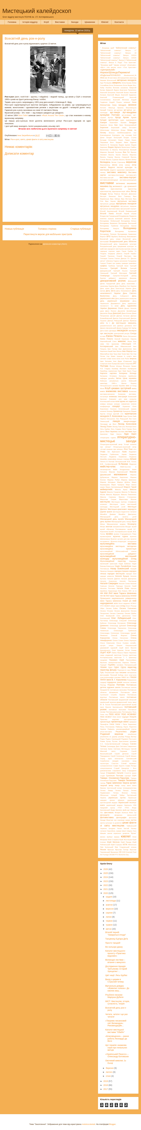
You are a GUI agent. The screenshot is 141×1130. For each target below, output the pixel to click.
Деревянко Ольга (115, 308)
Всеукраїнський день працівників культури (118, 244)
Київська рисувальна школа (113, 381)
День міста (110, 291)
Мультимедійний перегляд (113, 561)
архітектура (113, 120)
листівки (128, 432)
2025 (106, 873)
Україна (103, 798)
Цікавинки (90, 22)
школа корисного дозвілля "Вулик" (121, 833)
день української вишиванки (114, 301)
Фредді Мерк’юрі (106, 820)
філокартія (104, 815)
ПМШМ (133, 677)
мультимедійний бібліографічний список (118, 551)
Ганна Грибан (127, 251)
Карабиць (104, 371)
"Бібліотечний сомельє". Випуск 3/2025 (118, 58)
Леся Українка (111, 432)
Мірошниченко (112, 524)
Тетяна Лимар (106, 790)
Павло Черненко (130, 653)
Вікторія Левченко (108, 196)
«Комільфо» (131, 65)
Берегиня (104, 128)
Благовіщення (105, 135)
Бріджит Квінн (122, 142)
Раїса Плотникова (107, 727)
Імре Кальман (106, 361)
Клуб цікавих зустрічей (118, 388)
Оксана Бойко (112, 608)
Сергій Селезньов (117, 756)
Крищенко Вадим (129, 411)
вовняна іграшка (107, 218)
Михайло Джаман (108, 514)
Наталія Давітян (113, 579)
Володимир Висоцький (127, 223)
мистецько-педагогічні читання (124, 512)
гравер (118, 263)
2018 (106, 1085)
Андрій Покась (115, 102)
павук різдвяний (106, 655)
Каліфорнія (132, 369)
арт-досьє (128, 110)
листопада (111, 900)
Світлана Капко (106, 749)
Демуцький (132, 281)
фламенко (118, 815)
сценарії (128, 776)
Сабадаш (125, 744)
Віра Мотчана (126, 199)
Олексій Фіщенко (119, 635)
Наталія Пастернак (128, 581)
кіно (127, 386)
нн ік (134, 591)
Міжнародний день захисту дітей (118, 517)
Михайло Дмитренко (127, 514)
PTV (116, 855)
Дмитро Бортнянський (121, 318)
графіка (103, 266)
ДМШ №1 (105, 323)
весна (114, 165)
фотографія (121, 818)
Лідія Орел (130, 434)
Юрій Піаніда (126, 842)
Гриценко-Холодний (120, 276)
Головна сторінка (47, 229)
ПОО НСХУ (117, 717)
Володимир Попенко (108, 234)
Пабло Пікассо (117, 653)
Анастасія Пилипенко (128, 90)
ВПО (108, 237)
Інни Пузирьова (114, 364)
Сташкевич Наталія (114, 773)
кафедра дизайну (107, 378)
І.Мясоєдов (126, 344)
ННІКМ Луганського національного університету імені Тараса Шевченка (118, 598)
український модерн (114, 805)
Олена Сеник (118, 640)
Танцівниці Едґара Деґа (116, 939)
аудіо (122, 120)
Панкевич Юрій (116, 660)
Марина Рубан (113, 480)
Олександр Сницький (117, 620)
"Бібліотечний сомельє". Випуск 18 (118, 53)
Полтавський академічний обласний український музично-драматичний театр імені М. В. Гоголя (118, 702)
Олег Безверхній (107, 616)
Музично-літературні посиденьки (123, 541)
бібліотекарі (104, 130)
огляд (122, 606)
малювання (120, 474)
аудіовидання (131, 120)
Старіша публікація (80, 229)
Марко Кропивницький (114, 487)
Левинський (104, 421)
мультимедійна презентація (118, 549)
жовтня (109, 905)
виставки (107, 183)
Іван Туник (122, 354)
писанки (122, 672)
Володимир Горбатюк (109, 226)
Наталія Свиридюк (109, 583)
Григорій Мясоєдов (119, 273)
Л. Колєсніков (116, 416)
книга (134, 388)
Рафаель (111, 729)
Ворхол (103, 236)
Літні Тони (128, 449)
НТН (102, 606)
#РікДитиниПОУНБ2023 (110, 75)
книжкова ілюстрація (118, 397)
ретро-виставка (106, 732)
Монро (102, 526)
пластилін (132, 675)
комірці (103, 404)
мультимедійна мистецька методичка (118, 546)
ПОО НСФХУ (106, 717)
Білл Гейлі (23, 115)
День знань (105, 288)
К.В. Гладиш (105, 369)
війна (128, 191)
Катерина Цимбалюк (127, 376)
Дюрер (119, 328)
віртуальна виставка (127, 201)
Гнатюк (111, 258)
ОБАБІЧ (107, 606)
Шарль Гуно (131, 831)
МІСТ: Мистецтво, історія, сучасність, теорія (117, 1002)
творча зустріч (129, 783)
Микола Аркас (121, 489)
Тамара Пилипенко (127, 780)
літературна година (108, 437)
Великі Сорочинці (118, 162)
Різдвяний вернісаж (111, 734)
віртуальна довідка (107, 204)
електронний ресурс (122, 333)
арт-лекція (115, 112)
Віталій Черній (122, 213)
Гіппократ (103, 258)
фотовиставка (107, 817)
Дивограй (117, 313)
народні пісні (131, 574)
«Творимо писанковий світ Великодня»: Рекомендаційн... (115, 1023)
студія (102, 776)
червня (109, 921)
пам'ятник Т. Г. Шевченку (125, 657)
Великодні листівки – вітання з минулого (115, 961)
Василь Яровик (125, 159)
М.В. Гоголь (131, 461)
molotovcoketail (88, 1124)
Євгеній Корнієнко (122, 339)
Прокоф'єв (104, 724)
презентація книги (120, 721)
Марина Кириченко (119, 477)
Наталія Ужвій (130, 586)
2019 (106, 1081)
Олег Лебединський (121, 618)
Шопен (102, 837)
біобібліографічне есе (126, 133)
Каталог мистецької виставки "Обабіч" (115, 1031)
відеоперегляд (105, 191)
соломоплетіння (106, 766)
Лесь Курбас (105, 429)
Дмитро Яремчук (129, 321)
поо (106, 714)
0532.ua (103, 78)
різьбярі (121, 737)
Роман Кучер (105, 741)
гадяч (118, 251)
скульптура (104, 763)
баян (121, 125)
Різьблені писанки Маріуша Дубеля (114, 996)
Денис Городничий (107, 283)
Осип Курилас (118, 650)
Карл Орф (122, 371)
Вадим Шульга (114, 147)
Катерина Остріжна (108, 376)
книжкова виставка (117, 391)
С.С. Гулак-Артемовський (110, 744)
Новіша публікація (14, 229)
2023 (106, 881)
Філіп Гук (132, 812)
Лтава (102, 452)
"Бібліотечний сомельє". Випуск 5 (113, 60)
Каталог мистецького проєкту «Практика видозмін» (115, 953)
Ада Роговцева (106, 83)
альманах (124, 88)
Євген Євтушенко (129, 336)
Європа (133, 339)
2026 (106, 869)
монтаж (109, 527)
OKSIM (112, 855)
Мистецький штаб (117, 507)
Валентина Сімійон (128, 147)
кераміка (132, 378)
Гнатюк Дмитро (120, 258)
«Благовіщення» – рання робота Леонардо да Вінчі (117, 1038)
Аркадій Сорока (106, 110)
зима (102, 344)
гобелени (109, 261)
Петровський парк (112, 672)
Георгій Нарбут (130, 253)
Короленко (104, 409)
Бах (116, 125)
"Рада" (119, 62)
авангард (132, 78)
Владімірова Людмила (127, 216)
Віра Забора (115, 199)
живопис (122, 341)
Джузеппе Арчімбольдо (127, 311)
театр (117, 785)
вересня (110, 909)
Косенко (113, 409)
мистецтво (105, 502)
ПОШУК (133, 717)
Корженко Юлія (129, 406)
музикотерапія (105, 536)
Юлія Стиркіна (113, 840)
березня (110, 1068)
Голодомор (132, 261)
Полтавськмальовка (113, 712)
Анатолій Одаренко (128, 95)
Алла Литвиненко (115, 85)
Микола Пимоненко (128, 494)
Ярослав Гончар (121, 850)
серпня (109, 913)
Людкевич (132, 452)
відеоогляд (132, 189)
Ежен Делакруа (110, 331)
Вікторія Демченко (128, 194)
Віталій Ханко (107, 214)
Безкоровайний (130, 125)
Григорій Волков (118, 268)
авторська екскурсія (126, 80)
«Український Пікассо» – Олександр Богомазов (117, 1055)
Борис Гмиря (124, 140)
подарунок (111, 682)
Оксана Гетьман (106, 611)
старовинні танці (119, 771)
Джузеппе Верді (106, 313)
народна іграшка (121, 571)
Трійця (121, 795)
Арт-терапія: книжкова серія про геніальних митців (116, 1047)
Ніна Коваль (122, 591)
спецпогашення (106, 768)
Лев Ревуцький (122, 419)
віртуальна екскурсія (126, 203)
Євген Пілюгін (114, 336)
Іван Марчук (127, 351)
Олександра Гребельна (125, 630)
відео (102, 189)
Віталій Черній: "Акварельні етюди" (115, 933)
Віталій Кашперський (108, 211)
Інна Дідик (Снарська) (122, 361)
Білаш (123, 130)
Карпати (103, 373)
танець (102, 783)
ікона (114, 359)
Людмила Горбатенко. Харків (113, 454)
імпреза (133, 359)
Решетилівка (121, 732)
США (134, 776)
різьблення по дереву (108, 737)
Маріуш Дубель (123, 482)
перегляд (131, 667)
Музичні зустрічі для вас (120, 539)
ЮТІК (125, 845)
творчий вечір (106, 785)
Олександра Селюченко (109, 633)
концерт (116, 406)
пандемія (103, 660)
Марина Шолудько (107, 482)
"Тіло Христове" (130, 62)
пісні (126, 675)
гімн (134, 256)
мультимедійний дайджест (118, 554)
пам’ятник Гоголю (121, 655)
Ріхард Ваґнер (130, 737)
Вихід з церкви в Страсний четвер (114, 980)
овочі (118, 606)
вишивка (104, 186)
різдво (133, 731)
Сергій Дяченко (122, 754)
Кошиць (110, 411)
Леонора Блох (130, 426)
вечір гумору (124, 165)
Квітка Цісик (121, 378)
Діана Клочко (126, 313)
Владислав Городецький (109, 216)
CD (120, 852)
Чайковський (131, 826)
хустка (133, 820)
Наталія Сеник (124, 583)
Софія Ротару (130, 766)
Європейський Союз (108, 341)
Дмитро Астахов (123, 316)
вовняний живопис (122, 218)
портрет (125, 717)
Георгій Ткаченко (107, 256)
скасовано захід (128, 761)
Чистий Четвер (130, 828)
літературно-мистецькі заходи (118, 439)
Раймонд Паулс (122, 727)
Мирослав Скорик (108, 499)
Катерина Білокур (127, 373)
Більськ (112, 133)
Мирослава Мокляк (127, 499)
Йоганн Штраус (116, 366)
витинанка (120, 183)
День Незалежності (123, 291)
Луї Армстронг (113, 452)
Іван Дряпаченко (125, 349)
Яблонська (132, 845)
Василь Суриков (112, 159)
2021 (106, 889)
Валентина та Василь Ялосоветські (114, 150)
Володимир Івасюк (128, 226)
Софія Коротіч (119, 766)
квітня (109, 929)
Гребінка (111, 266)
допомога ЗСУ (130, 326)
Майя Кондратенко (121, 469)
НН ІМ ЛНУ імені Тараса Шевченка (115, 596)
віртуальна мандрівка (109, 206)
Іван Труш (114, 354)
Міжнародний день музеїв (112, 519)
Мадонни (132, 464)
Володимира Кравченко (127, 234)
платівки (117, 677)
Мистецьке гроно (117, 504)
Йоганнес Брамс (129, 366)
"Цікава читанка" (119, 65)
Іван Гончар (112, 349)
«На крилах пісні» (113, 67)
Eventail (129, 852)
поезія (119, 682)
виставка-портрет (128, 177)
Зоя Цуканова (112, 344)
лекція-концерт (130, 421)
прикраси (132, 722)
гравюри (124, 263)
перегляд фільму (108, 670)
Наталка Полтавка (107, 588)
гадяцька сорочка (107, 251)
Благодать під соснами (122, 135)
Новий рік (126, 601)
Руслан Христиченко (120, 741)
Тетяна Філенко (120, 793)
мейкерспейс (106, 489)
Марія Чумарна (117, 485)
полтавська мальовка (118, 690)
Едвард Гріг (126, 328)
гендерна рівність (115, 253)
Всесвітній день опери (110, 239)
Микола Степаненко (127, 497)
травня (109, 925)
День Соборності (121, 296)
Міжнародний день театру (121, 521)
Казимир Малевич (119, 369)
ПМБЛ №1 (125, 677)
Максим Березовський (118, 472)
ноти (116, 603)
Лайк (134, 416)
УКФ (134, 805)
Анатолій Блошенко (107, 92)
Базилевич (114, 122)
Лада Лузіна (127, 416)
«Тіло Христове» (129, 67)
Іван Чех (129, 354)
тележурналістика (129, 788)
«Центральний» (107, 70)
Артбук (110, 117)
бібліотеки (115, 130)
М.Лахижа (123, 464)
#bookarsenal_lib (130, 75)
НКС (130, 591)
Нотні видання (124, 603)
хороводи (121, 820)
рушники (133, 741)
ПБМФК (103, 667)
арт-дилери (118, 110)
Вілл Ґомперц (124, 196)
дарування (123, 278)
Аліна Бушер (126, 83)
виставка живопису (117, 172)
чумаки (118, 831)
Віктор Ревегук (114, 194)
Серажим (123, 751)
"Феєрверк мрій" (106, 65)
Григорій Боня (122, 266)
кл (131, 386)
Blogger (112, 1124)
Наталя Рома (123, 588)
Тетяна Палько (122, 790)
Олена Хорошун (130, 640)
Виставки (60, 22)
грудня (109, 897)
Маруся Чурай (130, 487)
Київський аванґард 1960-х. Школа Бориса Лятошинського (118, 383)
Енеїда (133, 333)
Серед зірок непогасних (111, 758)
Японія (103, 850)
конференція (105, 406)
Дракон (103, 328)
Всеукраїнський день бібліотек (123, 242)
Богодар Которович (108, 140)
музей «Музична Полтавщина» (113, 529)
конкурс (110, 404)
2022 (106, 885)
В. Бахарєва (113, 145)
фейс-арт (126, 810)
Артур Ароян (122, 117)
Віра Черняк (110, 201)
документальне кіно (108, 326)
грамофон (132, 263)
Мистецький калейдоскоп (36, 11)
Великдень (105, 162)
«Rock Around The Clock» (53, 115)
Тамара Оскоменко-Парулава (114, 778)
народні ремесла (107, 576)
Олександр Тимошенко (117, 628)
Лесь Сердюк (116, 429)
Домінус (120, 326)
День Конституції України (121, 288)
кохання (103, 411)
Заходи (74, 22)
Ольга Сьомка (122, 643)
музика (109, 534)
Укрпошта (127, 805)
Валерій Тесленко (115, 152)
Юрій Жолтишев (125, 840)
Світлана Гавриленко (128, 746)
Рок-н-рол (15, 139)
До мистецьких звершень (124, 323)
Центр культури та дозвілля (111, 823)
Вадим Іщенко (124, 145)
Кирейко (122, 386)
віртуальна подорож (128, 206)
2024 (106, 877)
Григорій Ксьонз (120, 271)
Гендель (103, 253)
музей (134, 526)
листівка (121, 431)
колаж (112, 401)
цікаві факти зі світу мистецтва (39, 139)
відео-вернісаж (116, 189)
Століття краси (130, 773)
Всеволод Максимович (127, 236)
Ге (135, 251)
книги (102, 391)
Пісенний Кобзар (117, 675)
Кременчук (117, 411)
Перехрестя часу (123, 670)
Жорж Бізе (131, 341)
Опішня (119, 645)
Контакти (119, 22)
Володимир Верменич (109, 223)
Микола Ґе (126, 492)
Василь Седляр (106, 157)
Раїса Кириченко (129, 724)
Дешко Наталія (130, 308)
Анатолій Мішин (113, 95)
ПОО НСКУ (114, 714)
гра (114, 263)
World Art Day (124, 855)
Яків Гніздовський (122, 847)
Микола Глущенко (114, 492)
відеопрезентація (118, 191)
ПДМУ (116, 667)
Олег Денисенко (123, 616)
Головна (12, 22)
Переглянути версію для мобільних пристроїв (48, 234)
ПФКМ (111, 724)
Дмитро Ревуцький (115, 321)
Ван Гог (126, 152)
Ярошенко (114, 852)
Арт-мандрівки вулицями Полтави (118, 113)
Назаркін (110, 571)
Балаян (123, 122)
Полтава (120, 685)
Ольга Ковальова (107, 643)
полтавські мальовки (117, 709)
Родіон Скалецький (113, 739)
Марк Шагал (131, 485)
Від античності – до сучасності (122, 186)
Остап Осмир (130, 650)
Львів (124, 452)
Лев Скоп (132, 419)
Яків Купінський (106, 847)
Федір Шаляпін (116, 810)
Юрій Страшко (116, 845)
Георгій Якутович (124, 256)
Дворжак (133, 278)
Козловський (105, 401)
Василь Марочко (129, 155)
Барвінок (103, 125)
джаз (102, 311)
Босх (112, 142)
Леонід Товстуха (118, 426)
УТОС (127, 808)
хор (115, 820)
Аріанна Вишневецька (126, 108)
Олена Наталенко (120, 638)
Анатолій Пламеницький (112, 97)
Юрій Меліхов (113, 842)
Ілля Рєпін (125, 359)
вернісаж (131, 162)
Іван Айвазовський (123, 346)
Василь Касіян (115, 155)
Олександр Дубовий (118, 625)
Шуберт (110, 837)
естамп (103, 336)
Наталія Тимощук (115, 586)
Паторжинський (130, 665)
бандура (132, 123)
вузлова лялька (130, 249)
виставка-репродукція (128, 180)
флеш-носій (131, 815)
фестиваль (109, 813)
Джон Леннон (110, 311)
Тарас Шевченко (114, 783)
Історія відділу (30, 22)
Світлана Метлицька (122, 749)
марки (102, 487)
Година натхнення (120, 261)
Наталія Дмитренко (128, 579)
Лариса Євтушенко (107, 419)
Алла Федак (127, 85)
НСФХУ (133, 603)
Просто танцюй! (112, 943)
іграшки (119, 356)
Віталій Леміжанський (127, 211)
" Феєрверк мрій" (107, 48)
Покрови (111, 685)
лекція (116, 421)
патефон (120, 665)
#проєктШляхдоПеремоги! (115, 72)
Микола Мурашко (113, 494)
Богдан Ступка (130, 137)
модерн (123, 524)
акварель (116, 82)
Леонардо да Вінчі (108, 424)
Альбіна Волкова (112, 88)
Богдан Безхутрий (114, 137)
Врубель (114, 236)
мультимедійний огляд (124, 558)
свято (22, 139)
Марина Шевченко (128, 480)
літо (134, 449)
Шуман (116, 837)
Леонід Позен (106, 427)
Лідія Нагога (115, 434)
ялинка (133, 847)
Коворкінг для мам (118, 399)
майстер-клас (108, 466)
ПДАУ (110, 667)
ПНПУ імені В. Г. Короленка (113, 680)
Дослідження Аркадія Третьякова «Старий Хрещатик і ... (116, 968)
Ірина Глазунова (126, 364)
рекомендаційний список (126, 729)
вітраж (133, 213)
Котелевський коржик (127, 409)
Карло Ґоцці (131, 371)
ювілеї (125, 836)
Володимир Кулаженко (125, 231)
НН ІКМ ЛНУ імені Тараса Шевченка (118, 593)
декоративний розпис (113, 280)
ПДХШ (123, 667)
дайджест (112, 278)
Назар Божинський (119, 568)
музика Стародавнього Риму (125, 534)
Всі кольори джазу (114, 947)
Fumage (106, 855)
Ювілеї (104, 22)
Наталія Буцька (122, 576)
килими (115, 386)
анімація (127, 102)
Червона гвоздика (107, 828)
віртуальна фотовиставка (110, 209)
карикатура (112, 371)
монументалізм (119, 526)
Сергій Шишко (130, 756)
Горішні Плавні (106, 263)
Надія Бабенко (125, 564)
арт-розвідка (126, 115)
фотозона (132, 817)
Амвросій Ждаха (112, 90)
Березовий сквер (118, 127)
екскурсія (122, 330)
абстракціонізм (123, 78)
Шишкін (103, 833)
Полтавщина (127, 712)
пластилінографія (107, 677)
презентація (105, 722)
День (118, 283)
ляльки (133, 459)
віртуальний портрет (128, 209)
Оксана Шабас (130, 613)
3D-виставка (112, 78)
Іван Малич (117, 351)
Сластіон (114, 763)
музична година (120, 536)
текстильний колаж (114, 788)
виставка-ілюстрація (116, 175)
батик (111, 125)
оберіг (113, 606)
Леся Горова (127, 429)
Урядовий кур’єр (107, 808)
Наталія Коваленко (108, 581)
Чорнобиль (111, 831)
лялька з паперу (123, 459)
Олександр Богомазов (117, 623)
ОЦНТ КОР (105, 652)
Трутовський (131, 795)
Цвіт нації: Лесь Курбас (116, 975)
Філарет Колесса (121, 812)
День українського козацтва (125, 298)
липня (109, 917)
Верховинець (105, 165)
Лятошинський (120, 461)
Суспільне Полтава (114, 776)
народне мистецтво (116, 574)
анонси (132, 104)
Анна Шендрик (119, 105)
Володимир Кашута (109, 228)
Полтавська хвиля (117, 697)
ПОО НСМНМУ (128, 714)
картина (113, 373)
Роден (102, 739)
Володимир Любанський (110, 221)
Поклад (103, 685)
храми (127, 820)
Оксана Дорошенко (122, 611)
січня (108, 1076)
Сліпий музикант (128, 763)
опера (111, 645)
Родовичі (124, 739)
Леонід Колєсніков (127, 424)
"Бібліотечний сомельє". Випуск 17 (118, 50)
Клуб (46, 22)
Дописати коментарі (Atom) (55, 244)
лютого (109, 1072)
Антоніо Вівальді (107, 108)
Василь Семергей (122, 157)
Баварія (103, 123)
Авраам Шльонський (108, 80)
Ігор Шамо (111, 356)
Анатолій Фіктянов (121, 100)
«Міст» (102, 67)
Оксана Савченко (117, 613)
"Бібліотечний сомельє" (126, 48)
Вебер (134, 159)
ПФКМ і (118, 724)
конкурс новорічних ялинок (125, 404)
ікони (118, 359)
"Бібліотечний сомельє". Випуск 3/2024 (118, 55)
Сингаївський (131, 758)
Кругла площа (106, 414)
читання (103, 831)
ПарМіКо (111, 665)
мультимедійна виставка (118, 543)
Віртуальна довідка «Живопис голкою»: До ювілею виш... (117, 988)
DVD (124, 852)
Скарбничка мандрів (109, 761)
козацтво (133, 399)
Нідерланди (112, 591)
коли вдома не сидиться (125, 401)
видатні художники (117, 170)
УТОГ (120, 808)
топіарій (114, 795)
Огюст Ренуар (131, 606)
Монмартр (131, 524)
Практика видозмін (109, 719)
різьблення (132, 734)
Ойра (102, 608)
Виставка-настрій (106, 177)
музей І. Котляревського (118, 531)
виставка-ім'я (131, 175)
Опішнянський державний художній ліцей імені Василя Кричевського (118, 648)
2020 (106, 893)
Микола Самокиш (108, 497)
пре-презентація (130, 719)
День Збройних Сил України (125, 286)
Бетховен (132, 127)
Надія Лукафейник (123, 566)
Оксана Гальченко (128, 608)
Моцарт (128, 526)
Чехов (119, 828)
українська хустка (117, 798)
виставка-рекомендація (109, 180)
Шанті (124, 831)
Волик (134, 218)
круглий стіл (118, 414)
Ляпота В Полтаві (107, 461)
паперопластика (114, 662)
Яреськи (110, 850)
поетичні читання (129, 682)
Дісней (112, 316)
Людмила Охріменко (118, 457)
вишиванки (131, 183)
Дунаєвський (111, 328)
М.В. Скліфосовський (108, 464)
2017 (106, 1089)
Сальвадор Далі (113, 746)
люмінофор (112, 459)
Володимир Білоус (128, 221)
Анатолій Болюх (122, 92)
